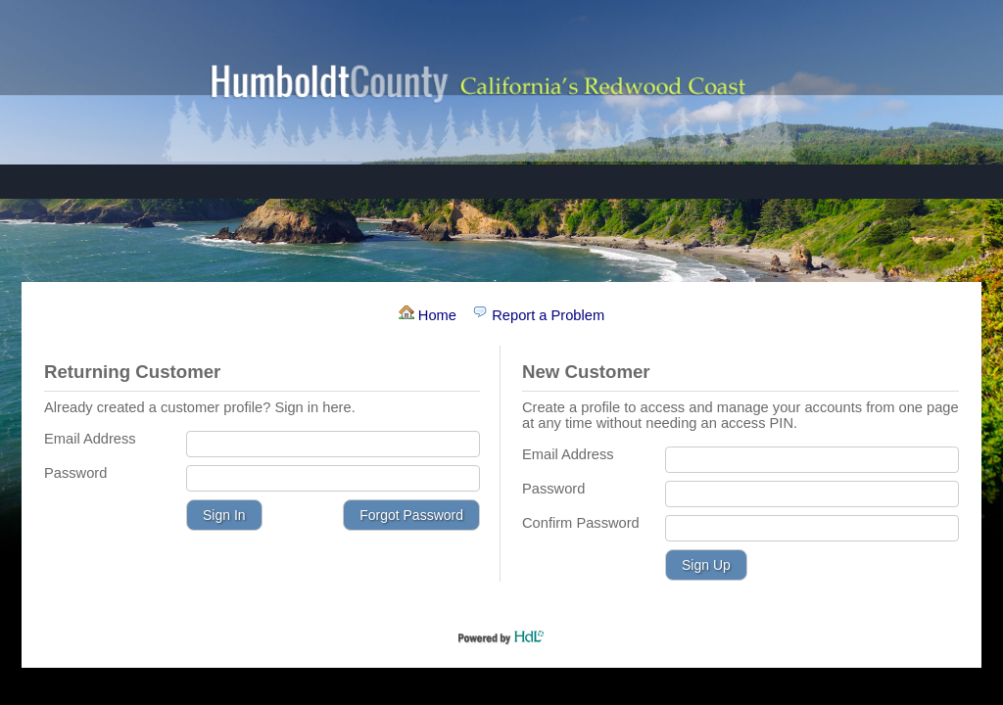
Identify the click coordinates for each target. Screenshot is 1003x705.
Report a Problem (538, 315)
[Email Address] (333, 444)
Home (429, 315)
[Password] (333, 478)
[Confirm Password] (812, 528)
